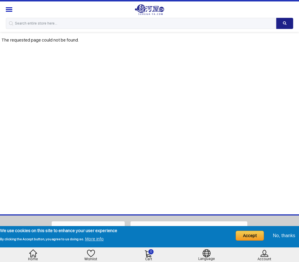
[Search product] (284, 23)
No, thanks (284, 235)
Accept (250, 235)
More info (94, 239)
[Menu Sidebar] (10, 9)
